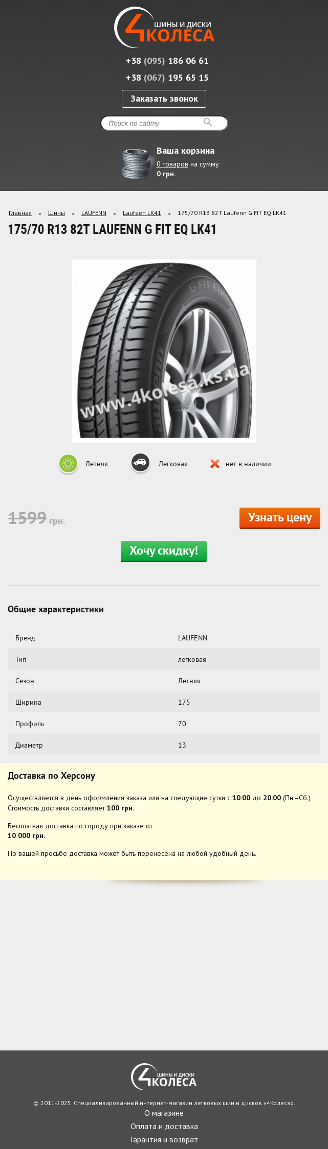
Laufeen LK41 (142, 213)
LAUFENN (93, 213)
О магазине (164, 1113)
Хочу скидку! (163, 551)
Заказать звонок (164, 98)
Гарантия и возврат (164, 1139)
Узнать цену (280, 518)
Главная (20, 213)
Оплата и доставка (164, 1126)
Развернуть (311, 179)
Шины (56, 213)
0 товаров (172, 164)
